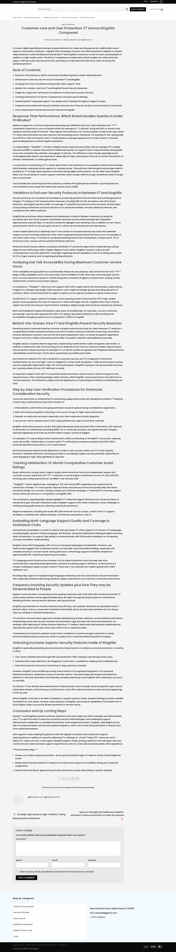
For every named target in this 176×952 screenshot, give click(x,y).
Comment (21, 839)
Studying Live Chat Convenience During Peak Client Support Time (47, 83)
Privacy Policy (19, 945)
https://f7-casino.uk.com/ (101, 737)
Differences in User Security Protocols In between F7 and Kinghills (47, 79)
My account (52, 945)
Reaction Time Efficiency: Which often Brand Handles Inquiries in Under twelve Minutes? (58, 75)
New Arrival (17, 17)
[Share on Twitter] (64, 779)
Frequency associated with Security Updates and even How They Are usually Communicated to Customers (68, 105)
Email (55, 860)
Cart (145, 1)
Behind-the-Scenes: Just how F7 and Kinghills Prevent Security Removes (51, 88)
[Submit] (127, 9)
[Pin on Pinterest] (73, 779)
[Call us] (161, 2)
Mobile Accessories (33, 17)
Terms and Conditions (35, 945)
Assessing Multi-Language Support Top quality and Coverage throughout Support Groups (60, 101)
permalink (90, 787)
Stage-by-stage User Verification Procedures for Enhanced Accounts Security (54, 92)
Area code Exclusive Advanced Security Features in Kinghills (44, 109)
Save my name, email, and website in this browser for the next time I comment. (57, 871)
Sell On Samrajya (87, 17)
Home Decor (19, 918)
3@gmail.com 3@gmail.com (81, 40)
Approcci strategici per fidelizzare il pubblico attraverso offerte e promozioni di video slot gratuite (97, 816)
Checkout (154, 1)
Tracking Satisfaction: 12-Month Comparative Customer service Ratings (51, 97)
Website (92, 860)
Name (19, 860)
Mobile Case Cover (51, 17)
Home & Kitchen (21, 912)
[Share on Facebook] (59, 779)
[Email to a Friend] (68, 779)
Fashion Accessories (69, 17)
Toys (15, 936)
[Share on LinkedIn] (77, 779)
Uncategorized (68, 24)
